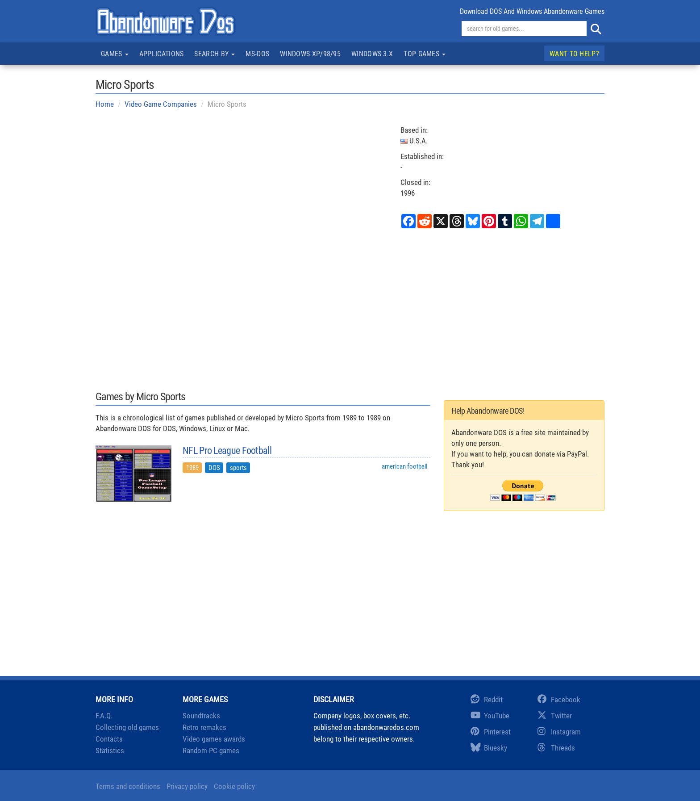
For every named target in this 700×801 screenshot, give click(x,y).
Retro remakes (204, 727)
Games (115, 54)
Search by (214, 54)
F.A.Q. (104, 715)
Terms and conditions (128, 786)
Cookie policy (234, 786)
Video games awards (214, 738)
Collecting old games (127, 727)
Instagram (559, 731)
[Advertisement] (350, 308)
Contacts (109, 738)
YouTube (490, 715)
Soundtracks (201, 715)
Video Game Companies (161, 104)
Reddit (487, 699)
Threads (556, 747)
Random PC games (211, 750)
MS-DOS (257, 54)
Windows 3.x (372, 54)
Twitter (555, 715)
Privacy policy (187, 786)
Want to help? (574, 54)
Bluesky (489, 747)
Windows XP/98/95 (310, 54)
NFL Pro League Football (227, 450)
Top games (425, 54)
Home (105, 104)
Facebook (559, 699)
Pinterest (491, 731)
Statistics (110, 750)
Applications (161, 54)
